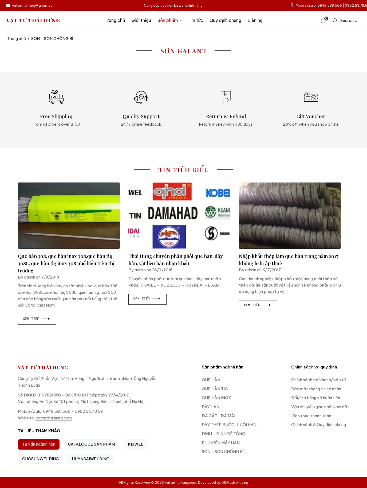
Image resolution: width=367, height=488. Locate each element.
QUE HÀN (211, 379)
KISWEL (136, 444)
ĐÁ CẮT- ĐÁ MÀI (218, 415)
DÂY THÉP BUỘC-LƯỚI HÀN (229, 424)
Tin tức (196, 20)
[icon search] (345, 20)
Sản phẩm (169, 20)
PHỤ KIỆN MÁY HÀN (221, 442)
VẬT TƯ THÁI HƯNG (33, 20)
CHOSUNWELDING (40, 458)
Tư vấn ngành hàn (38, 444)
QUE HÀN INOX (216, 397)
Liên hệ (255, 20)
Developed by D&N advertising (223, 482)
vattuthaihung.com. (181, 482)
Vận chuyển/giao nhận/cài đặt (320, 406)
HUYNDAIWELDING (90, 458)
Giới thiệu (141, 20)
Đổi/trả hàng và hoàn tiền (315, 397)
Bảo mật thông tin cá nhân (316, 388)
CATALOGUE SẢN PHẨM (91, 444)
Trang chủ (115, 20)
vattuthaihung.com (53, 417)
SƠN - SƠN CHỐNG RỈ (223, 451)
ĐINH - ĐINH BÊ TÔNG (223, 433)
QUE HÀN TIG (215, 388)
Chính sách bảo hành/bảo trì (318, 379)
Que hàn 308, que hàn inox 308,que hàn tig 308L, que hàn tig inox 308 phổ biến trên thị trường (66, 263)
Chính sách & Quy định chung (318, 424)
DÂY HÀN (210, 406)
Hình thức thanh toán (311, 415)
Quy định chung (225, 20)
